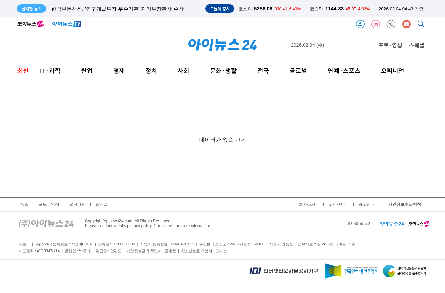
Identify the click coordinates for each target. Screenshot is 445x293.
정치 (151, 70)
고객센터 (337, 204)
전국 (263, 70)
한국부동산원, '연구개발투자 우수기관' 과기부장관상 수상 (117, 9)
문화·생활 (223, 70)
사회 (183, 70)
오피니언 (392, 70)
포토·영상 (390, 45)
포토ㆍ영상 (49, 204)
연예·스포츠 (344, 70)
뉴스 (25, 204)
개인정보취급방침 (404, 204)
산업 (87, 70)
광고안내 (366, 204)
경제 (119, 70)
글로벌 (298, 70)
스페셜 (416, 45)
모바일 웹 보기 (359, 223)
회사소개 (307, 204)
